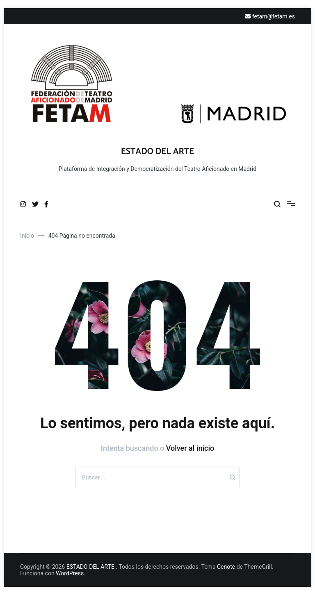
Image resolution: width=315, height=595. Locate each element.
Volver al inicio (190, 448)
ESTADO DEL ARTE (157, 152)
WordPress (70, 573)
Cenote (226, 566)
